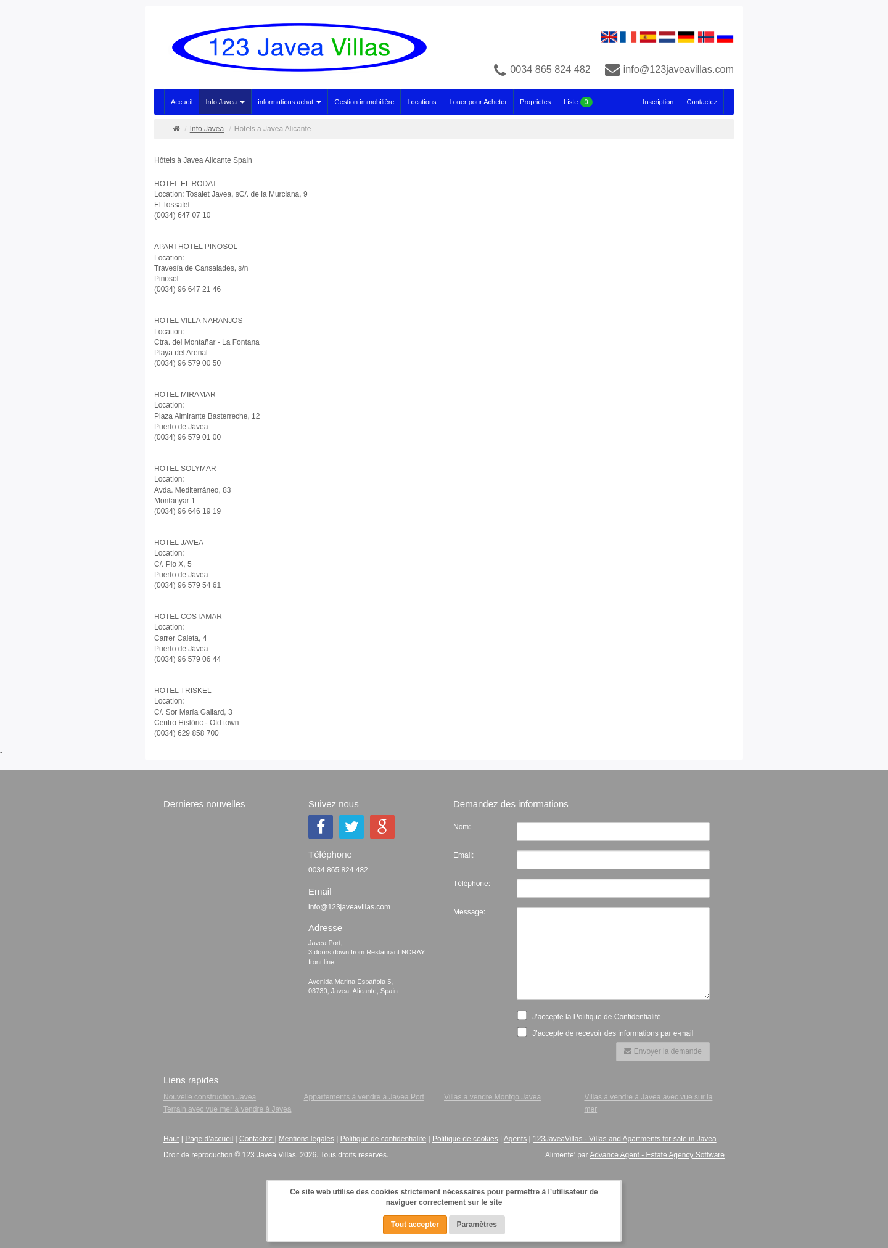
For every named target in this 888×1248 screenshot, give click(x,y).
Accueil (181, 101)
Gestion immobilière (364, 101)
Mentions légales (306, 1139)
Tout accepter (415, 1224)
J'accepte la (592, 1015)
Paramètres (477, 1224)
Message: (469, 912)
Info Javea (225, 101)
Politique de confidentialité (383, 1139)
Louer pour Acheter (479, 101)
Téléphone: (471, 883)
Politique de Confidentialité (617, 1016)
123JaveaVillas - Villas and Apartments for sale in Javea (625, 1139)
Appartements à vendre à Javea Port (364, 1097)
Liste (578, 102)
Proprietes (535, 101)
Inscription (658, 101)
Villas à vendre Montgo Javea (492, 1097)
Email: (463, 855)
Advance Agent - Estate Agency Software (657, 1155)
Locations (421, 101)
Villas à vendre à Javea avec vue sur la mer (649, 1103)
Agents (515, 1139)
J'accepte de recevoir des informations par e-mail (608, 1032)
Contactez (701, 101)
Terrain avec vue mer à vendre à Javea (227, 1109)
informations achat (289, 101)
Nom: (462, 827)
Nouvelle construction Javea (209, 1097)
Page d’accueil (209, 1139)
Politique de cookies (465, 1139)
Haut (171, 1139)
